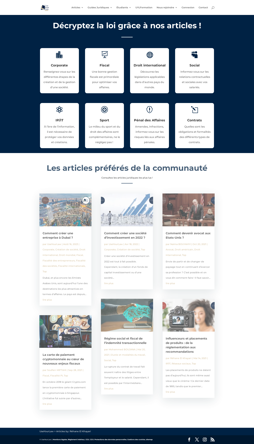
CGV (92, 439)
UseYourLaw (54, 244)
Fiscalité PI (56, 375)
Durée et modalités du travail (128, 354)
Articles (75, 7)
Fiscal (79, 255)
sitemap (149, 439)
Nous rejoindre (165, 7)
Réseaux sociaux (181, 363)
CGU (87, 439)
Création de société (66, 249)
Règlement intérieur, (76, 439)
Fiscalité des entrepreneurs (59, 260)
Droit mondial (67, 255)
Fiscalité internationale (71, 265)
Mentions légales (60, 439)
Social (107, 360)
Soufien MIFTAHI (56, 370)
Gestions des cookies (136, 439)
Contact (203, 7)
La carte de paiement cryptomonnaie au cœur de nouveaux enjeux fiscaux (63, 359)
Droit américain (184, 249)
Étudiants (122, 7)
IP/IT (168, 363)
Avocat (170, 249)
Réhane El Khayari (180, 358)
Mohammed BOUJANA (122, 349)
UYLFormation (143, 7)
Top (45, 271)
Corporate (48, 249)
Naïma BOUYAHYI (180, 244)
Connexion (188, 7)
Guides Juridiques (98, 7)
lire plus (47, 299)
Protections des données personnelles (110, 439)
